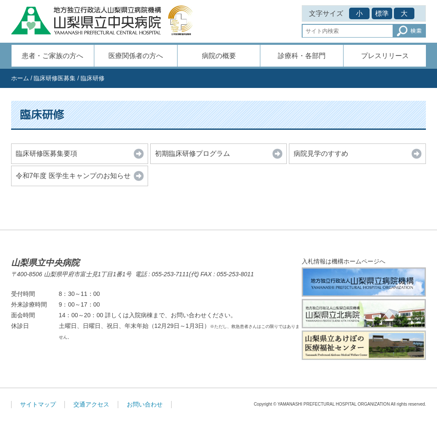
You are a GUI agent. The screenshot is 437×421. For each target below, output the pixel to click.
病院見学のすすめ (321, 153)
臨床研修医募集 (55, 78)
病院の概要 (219, 55)
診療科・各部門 (302, 55)
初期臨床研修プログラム (192, 153)
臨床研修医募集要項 (46, 153)
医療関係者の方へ (135, 55)
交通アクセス (91, 404)
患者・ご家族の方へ (52, 55)
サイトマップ (38, 404)
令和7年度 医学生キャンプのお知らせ (73, 175)
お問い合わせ (145, 404)
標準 (382, 13)
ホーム (20, 78)
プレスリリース (385, 55)
